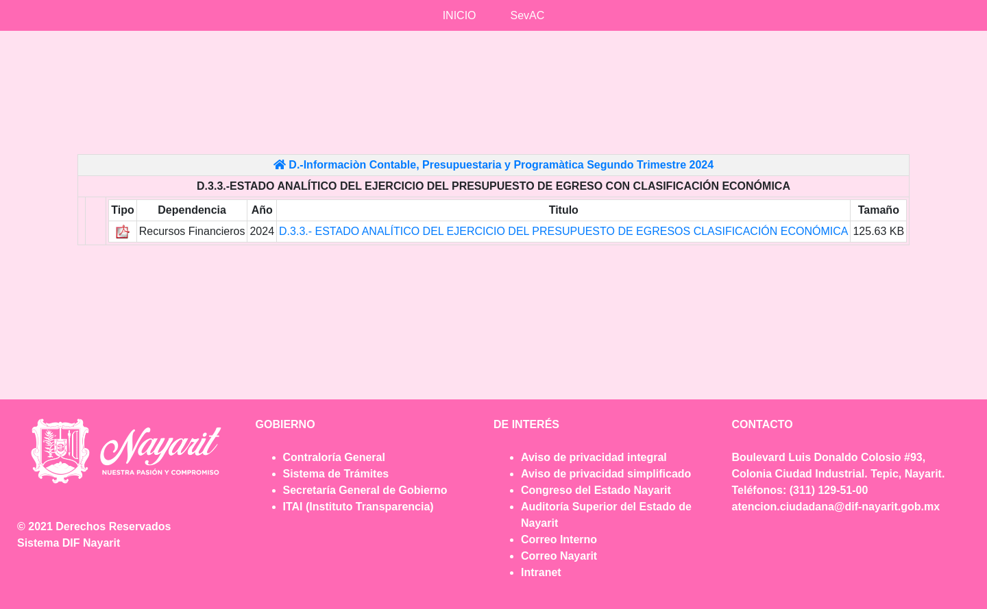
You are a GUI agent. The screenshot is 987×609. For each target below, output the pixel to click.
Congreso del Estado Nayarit (596, 490)
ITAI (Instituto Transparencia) (358, 506)
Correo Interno (559, 539)
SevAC (528, 15)
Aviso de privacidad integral (594, 457)
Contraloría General (334, 457)
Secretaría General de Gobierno (365, 490)
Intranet (541, 572)
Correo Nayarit (559, 556)
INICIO (459, 15)
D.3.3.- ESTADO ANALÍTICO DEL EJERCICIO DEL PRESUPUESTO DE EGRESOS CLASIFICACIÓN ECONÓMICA (563, 231)
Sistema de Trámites (336, 474)
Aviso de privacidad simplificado (606, 474)
